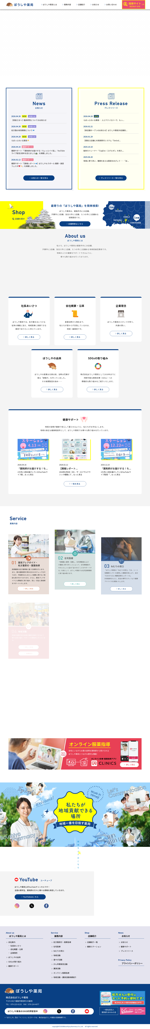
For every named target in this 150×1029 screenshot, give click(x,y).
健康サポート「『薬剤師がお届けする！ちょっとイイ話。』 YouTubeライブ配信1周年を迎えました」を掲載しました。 (38, 152)
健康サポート (27, 147)
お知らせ (95, 4)
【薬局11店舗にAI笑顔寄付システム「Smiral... (102, 140)
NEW (24, 116)
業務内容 (58, 936)
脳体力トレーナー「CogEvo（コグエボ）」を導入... (103, 150)
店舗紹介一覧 (92, 942)
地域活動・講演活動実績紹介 (64, 977)
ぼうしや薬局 (50, 4)
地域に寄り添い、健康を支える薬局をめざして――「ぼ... (106, 161)
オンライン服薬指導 (61, 973)
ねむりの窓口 (58, 951)
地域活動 (56, 955)
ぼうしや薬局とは (17, 936)
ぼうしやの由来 (14, 957)
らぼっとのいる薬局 (20, 140)
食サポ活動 (57, 960)
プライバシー (132, 963)
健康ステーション (94, 947)
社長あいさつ (15, 946)
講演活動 (56, 968)
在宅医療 (56, 947)
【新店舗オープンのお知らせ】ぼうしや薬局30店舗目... (105, 130)
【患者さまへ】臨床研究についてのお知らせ (28, 120)
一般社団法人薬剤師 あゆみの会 (109, 1011)
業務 (67, 4)
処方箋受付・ (62, 942)
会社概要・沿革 (16, 949)
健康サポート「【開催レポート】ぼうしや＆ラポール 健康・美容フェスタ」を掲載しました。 (37, 164)
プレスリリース (127, 951)
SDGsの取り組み (14, 962)
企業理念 (13, 953)
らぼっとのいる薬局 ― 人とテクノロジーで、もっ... (103, 120)
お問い (111, 4)
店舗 (81, 4)
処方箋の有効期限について (22, 130)
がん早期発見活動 (60, 964)
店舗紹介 (92, 936)
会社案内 (11, 942)
